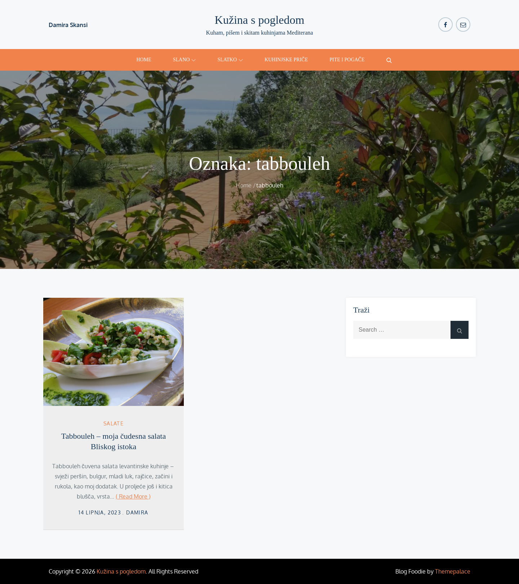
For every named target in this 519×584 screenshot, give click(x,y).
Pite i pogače (346, 59)
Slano (184, 59)
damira (137, 512)
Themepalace (452, 571)
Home (144, 59)
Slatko (230, 59)
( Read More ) (133, 496)
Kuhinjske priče (286, 59)
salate (113, 423)
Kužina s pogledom (260, 19)
